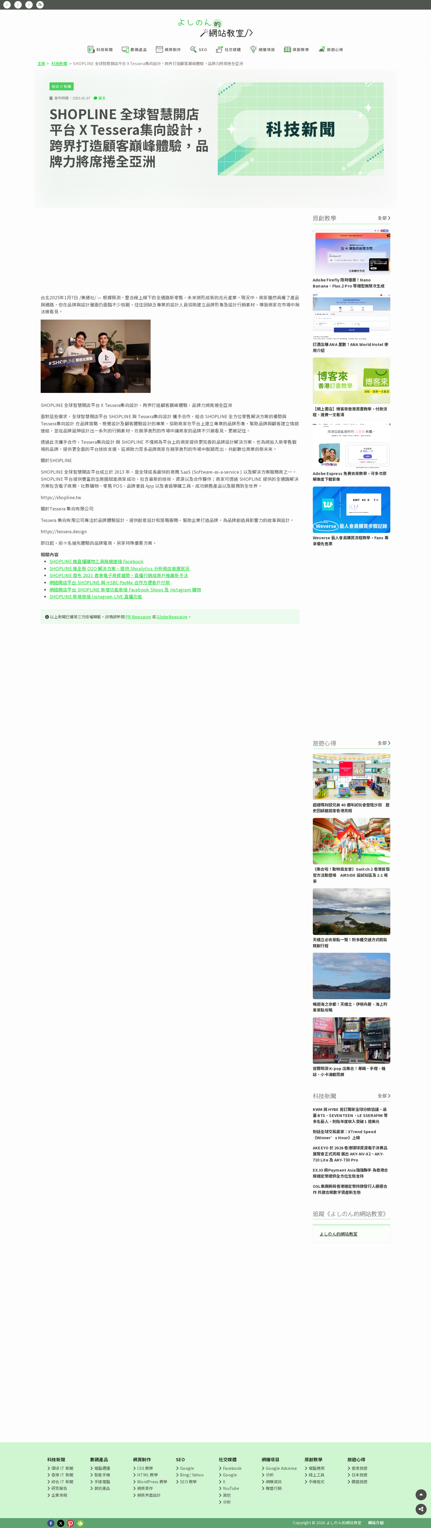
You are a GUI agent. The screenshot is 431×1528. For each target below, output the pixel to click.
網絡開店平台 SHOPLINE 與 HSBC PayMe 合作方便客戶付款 (109, 582)
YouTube (231, 1488)
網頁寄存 (145, 1488)
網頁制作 (142, 1459)
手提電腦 (102, 1481)
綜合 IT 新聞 (61, 86)
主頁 (41, 63)
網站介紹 (376, 1522)
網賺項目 (271, 1459)
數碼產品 (99, 1459)
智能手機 (102, 1474)
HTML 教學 (147, 1474)
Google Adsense (281, 1468)
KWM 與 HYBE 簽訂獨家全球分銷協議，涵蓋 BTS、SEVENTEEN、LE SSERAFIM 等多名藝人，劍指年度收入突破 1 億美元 (350, 1115)
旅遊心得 (356, 1459)
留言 (102, 97)
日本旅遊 (359, 1474)
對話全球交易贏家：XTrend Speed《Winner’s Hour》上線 (344, 1134)
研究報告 (59, 1488)
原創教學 (313, 1459)
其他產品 (102, 1488)
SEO (180, 1459)
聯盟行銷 (273, 1488)
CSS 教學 (145, 1468)
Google (187, 1468)
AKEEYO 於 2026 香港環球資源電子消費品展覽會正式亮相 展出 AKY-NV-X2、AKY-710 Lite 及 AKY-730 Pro (350, 1153)
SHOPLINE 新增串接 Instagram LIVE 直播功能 (95, 596)
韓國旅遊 (359, 1481)
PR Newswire (138, 616)
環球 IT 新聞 (62, 1468)
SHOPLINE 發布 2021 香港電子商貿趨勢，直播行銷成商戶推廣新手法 (118, 575)
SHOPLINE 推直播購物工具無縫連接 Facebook (96, 561)
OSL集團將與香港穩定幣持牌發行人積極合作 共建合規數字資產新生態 (350, 1189)
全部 (382, 217)
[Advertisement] (170, 251)
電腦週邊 (102, 1468)
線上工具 (316, 1474)
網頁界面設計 (149, 1495)
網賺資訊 (273, 1481)
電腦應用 (316, 1468)
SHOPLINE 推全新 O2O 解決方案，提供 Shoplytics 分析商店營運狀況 (119, 568)
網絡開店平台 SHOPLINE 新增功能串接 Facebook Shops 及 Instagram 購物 (125, 589)
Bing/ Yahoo (192, 1474)
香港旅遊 (359, 1468)
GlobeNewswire (172, 616)
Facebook (232, 1468)
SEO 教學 (188, 1481)
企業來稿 (59, 1495)
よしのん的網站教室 (338, 1234)
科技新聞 (59, 63)
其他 (227, 1495)
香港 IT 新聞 (62, 1474)
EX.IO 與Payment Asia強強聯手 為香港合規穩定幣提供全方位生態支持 (350, 1173)
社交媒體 (228, 1459)
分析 (227, 1502)
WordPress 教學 (152, 1481)
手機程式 (316, 1481)
